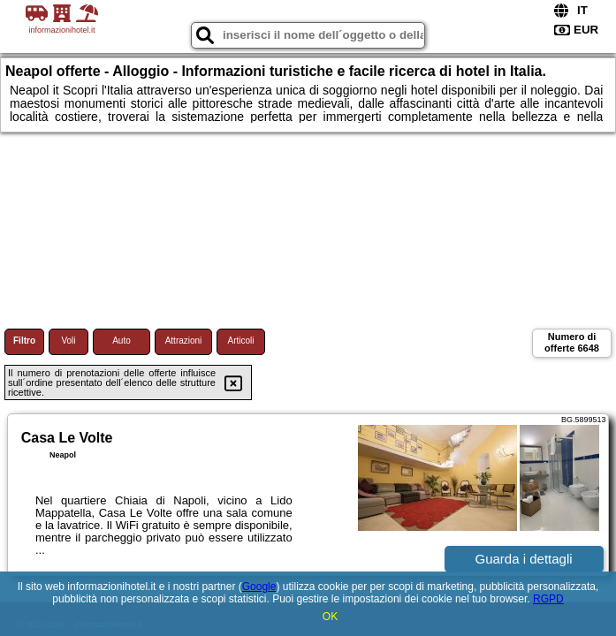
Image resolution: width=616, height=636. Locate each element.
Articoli (240, 340)
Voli (68, 340)
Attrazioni (183, 340)
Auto (121, 340)
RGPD (548, 599)
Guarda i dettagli (524, 558)
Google (259, 586)
